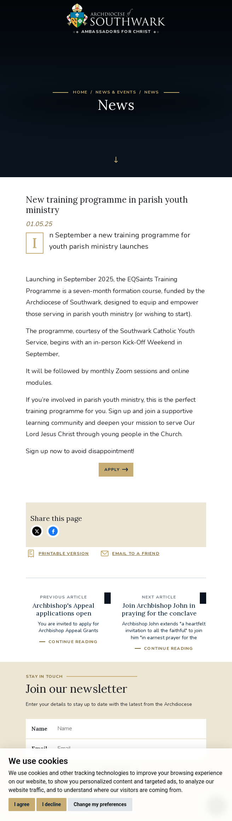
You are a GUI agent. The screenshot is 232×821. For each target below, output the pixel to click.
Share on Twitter (36, 531)
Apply (112, 469)
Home (80, 92)
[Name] (129, 728)
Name (39, 728)
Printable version (64, 553)
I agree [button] (21, 804)
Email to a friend (135, 553)
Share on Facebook (53, 531)
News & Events (115, 92)
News (151, 92)
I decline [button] (51, 804)
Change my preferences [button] (100, 804)
